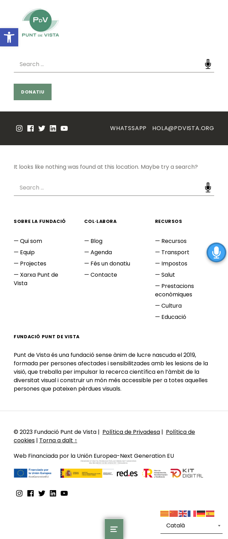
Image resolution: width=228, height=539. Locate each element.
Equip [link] (27, 252)
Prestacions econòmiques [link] (174, 290)
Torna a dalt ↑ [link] (58, 440)
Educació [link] (173, 317)
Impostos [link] (174, 263)
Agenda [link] (101, 252)
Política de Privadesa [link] (131, 432)
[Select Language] (191, 526)
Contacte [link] (103, 275)
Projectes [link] (33, 263)
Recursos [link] (174, 241)
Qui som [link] (31, 241)
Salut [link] (168, 275)
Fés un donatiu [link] (110, 263)
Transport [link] (175, 252)
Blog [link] (96, 241)
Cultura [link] (171, 306)
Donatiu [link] (32, 92)
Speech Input (208, 64)
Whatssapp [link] (128, 128)
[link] (9, 37)
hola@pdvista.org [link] (183, 128)
